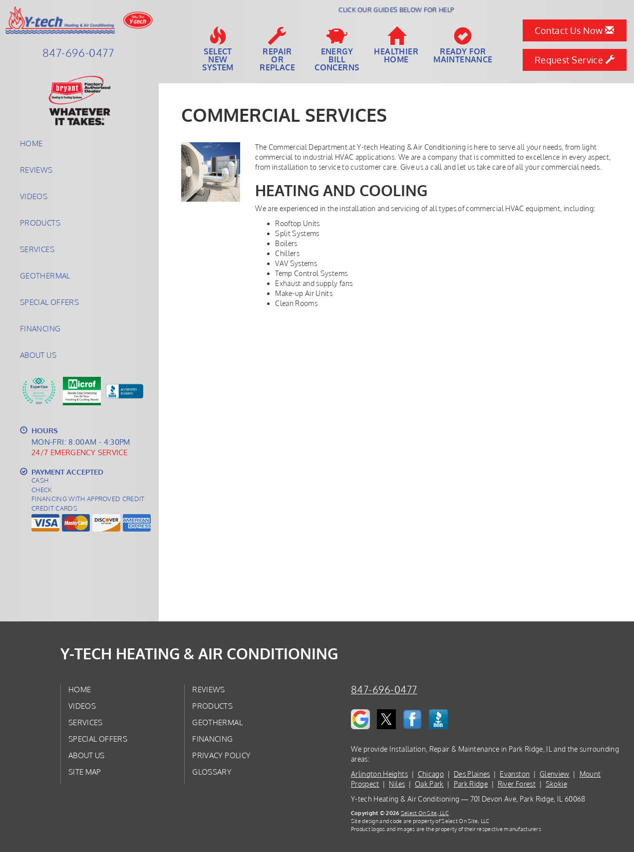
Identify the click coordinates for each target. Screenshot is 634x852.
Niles (397, 784)
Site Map (84, 771)
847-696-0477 (384, 689)
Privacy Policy (221, 755)
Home (31, 143)
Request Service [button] (575, 59)
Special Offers (49, 301)
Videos (33, 196)
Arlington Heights (379, 774)
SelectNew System (218, 49)
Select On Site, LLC (425, 813)
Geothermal (45, 275)
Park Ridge (471, 784)
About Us (38, 354)
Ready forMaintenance (462, 45)
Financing (40, 328)
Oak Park (429, 784)
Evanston (515, 774)
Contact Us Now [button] (574, 30)
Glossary (212, 771)
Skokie (556, 784)
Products (40, 222)
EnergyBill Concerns (337, 49)
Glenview (555, 774)
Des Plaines (472, 774)
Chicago (431, 774)
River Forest (517, 784)
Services (37, 249)
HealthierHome (396, 45)
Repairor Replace (277, 49)
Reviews (36, 169)
